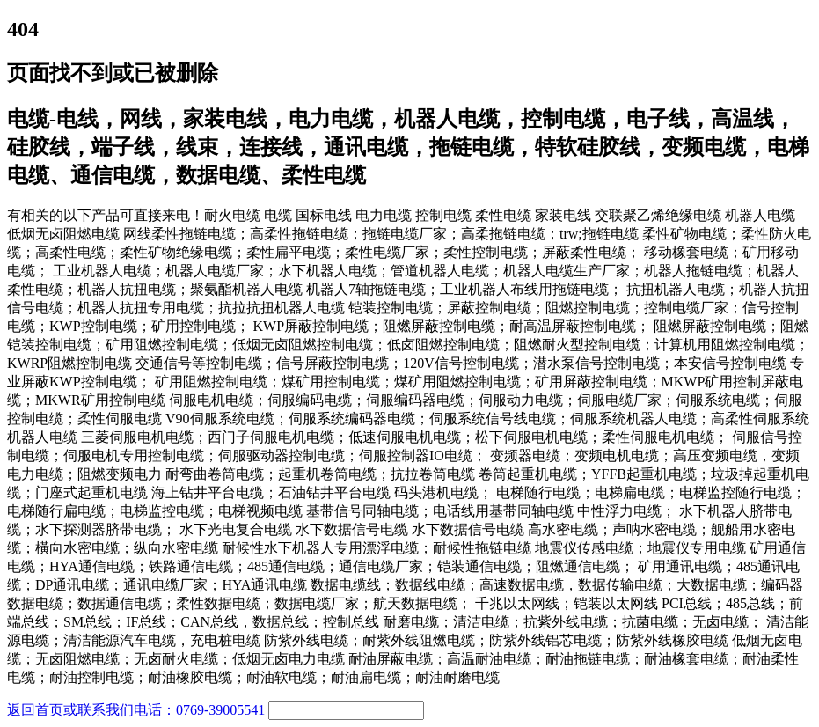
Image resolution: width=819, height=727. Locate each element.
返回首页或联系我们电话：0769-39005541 (136, 709)
